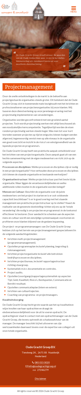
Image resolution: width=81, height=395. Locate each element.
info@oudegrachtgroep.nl (42, 366)
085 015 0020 (42, 362)
